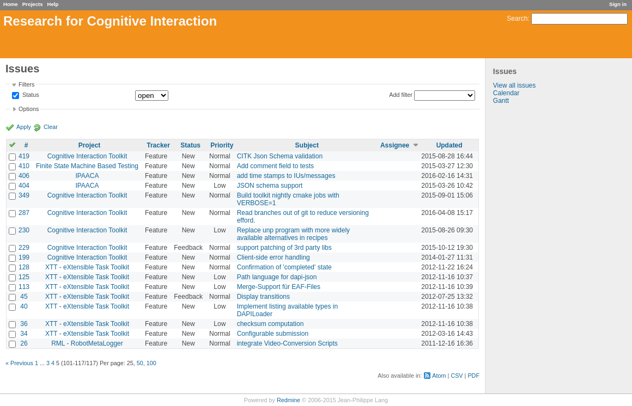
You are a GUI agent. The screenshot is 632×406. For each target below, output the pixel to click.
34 (23, 333)
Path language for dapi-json (277, 277)
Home (10, 4)
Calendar (506, 93)
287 (24, 213)
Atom (439, 375)
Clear (51, 127)
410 (24, 166)
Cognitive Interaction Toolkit (87, 156)
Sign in (618, 4)
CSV (457, 375)
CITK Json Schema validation (280, 156)
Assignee (394, 145)
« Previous (19, 363)
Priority (221, 145)
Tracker (158, 145)
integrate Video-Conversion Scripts (287, 343)
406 (24, 176)
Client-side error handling (273, 257)
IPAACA (87, 176)
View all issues (514, 85)
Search (517, 18)
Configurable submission (272, 333)
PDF (473, 375)
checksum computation (270, 324)
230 (24, 230)
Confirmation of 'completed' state (284, 267)
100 (151, 363)
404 (24, 185)
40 (23, 306)
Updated (449, 145)
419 (24, 156)
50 (140, 363)
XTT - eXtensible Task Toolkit (87, 267)
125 (24, 277)
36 (23, 324)
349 (24, 195)
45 (23, 296)
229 (24, 247)
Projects (32, 4)
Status (30, 95)
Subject (307, 145)
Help (53, 4)
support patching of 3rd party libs (284, 247)
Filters (26, 84)
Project (89, 145)
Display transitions (263, 296)
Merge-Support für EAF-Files (278, 287)
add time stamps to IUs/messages (286, 176)
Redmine (288, 400)
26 (23, 343)
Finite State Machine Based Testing (87, 166)
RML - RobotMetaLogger (87, 343)
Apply (23, 127)
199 (24, 257)
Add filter (400, 94)
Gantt (501, 100)
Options (29, 109)
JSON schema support (270, 185)
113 (24, 287)
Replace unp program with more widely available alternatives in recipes (293, 234)
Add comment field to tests (275, 166)
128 (24, 267)
